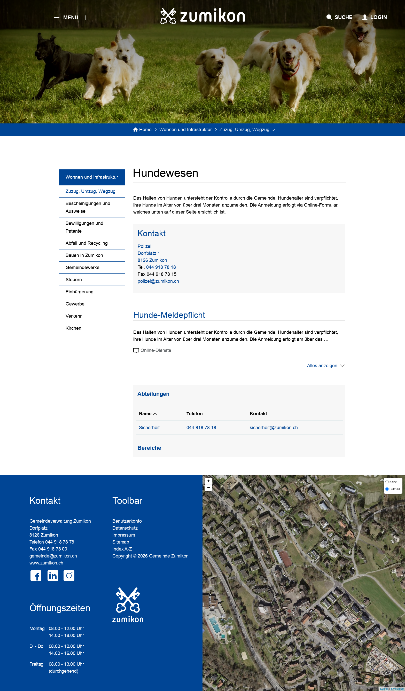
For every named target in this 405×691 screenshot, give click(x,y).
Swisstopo (397, 688)
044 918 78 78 (59, 542)
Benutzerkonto (127, 521)
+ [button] (208, 481)
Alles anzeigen (322, 365)
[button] (185, 129)
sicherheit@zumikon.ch (274, 427)
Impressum (123, 535)
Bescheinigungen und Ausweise (88, 207)
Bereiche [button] (149, 448)
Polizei (144, 246)
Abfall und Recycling (87, 243)
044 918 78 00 (52, 549)
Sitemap (120, 542)
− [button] (208, 488)
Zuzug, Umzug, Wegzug (95, 190)
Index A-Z (122, 549)
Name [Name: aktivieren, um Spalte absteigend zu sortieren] (145, 413)
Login (378, 17)
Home (145, 129)
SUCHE (343, 17)
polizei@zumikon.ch (158, 281)
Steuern (74, 279)
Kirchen (73, 328)
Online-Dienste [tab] (152, 351)
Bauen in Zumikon (84, 255)
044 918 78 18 (161, 267)
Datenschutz (125, 528)
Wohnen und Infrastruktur (92, 177)
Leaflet (384, 688)
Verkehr (74, 316)
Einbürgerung (80, 291)
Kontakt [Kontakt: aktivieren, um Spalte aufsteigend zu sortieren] (258, 413)
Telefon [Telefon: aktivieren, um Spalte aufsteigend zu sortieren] (194, 413)
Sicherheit (149, 427)
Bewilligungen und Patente (84, 227)
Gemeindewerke (82, 267)
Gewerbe (75, 304)
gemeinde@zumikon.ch (53, 556)
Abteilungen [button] (153, 394)
